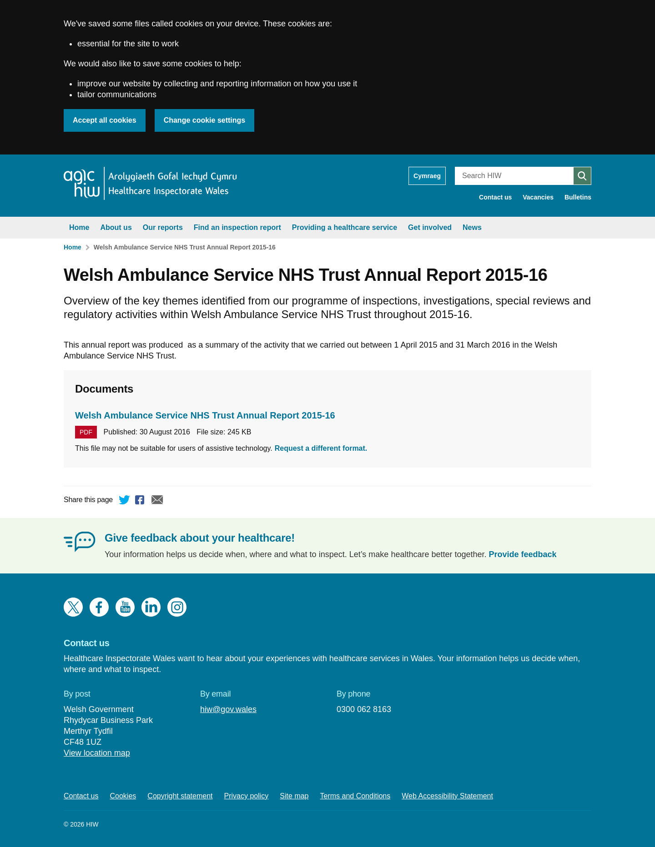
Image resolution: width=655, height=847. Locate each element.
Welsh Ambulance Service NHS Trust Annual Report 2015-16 (185, 247)
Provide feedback (523, 554)
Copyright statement (179, 796)
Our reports (163, 227)
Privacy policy (246, 796)
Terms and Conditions (355, 796)
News (472, 227)
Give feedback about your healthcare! (200, 538)
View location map (97, 752)
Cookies (123, 796)
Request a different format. (321, 448)
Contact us (495, 197)
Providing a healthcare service (344, 227)
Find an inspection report (237, 227)
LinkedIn (151, 607)
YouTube (125, 607)
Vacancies (538, 197)
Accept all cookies (104, 120)
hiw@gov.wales (228, 709)
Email (157, 501)
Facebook (141, 501)
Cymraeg (427, 175)
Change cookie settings (205, 120)
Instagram (176, 607)
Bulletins (577, 197)
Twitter (125, 501)
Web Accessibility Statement (447, 796)
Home (79, 227)
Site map (294, 796)
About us (115, 227)
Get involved (430, 227)
